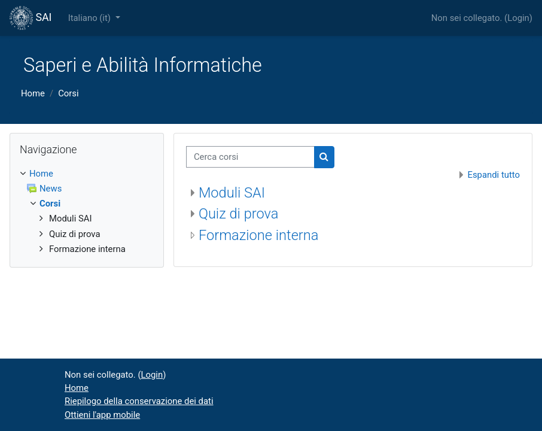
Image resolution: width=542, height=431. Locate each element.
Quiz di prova (238, 213)
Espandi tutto (493, 174)
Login (518, 18)
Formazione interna (259, 235)
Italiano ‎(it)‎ (90, 18)
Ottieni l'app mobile (102, 414)
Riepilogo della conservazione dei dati (139, 401)
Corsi (68, 93)
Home (33, 93)
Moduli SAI (232, 192)
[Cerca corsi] (250, 157)
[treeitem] (87, 211)
